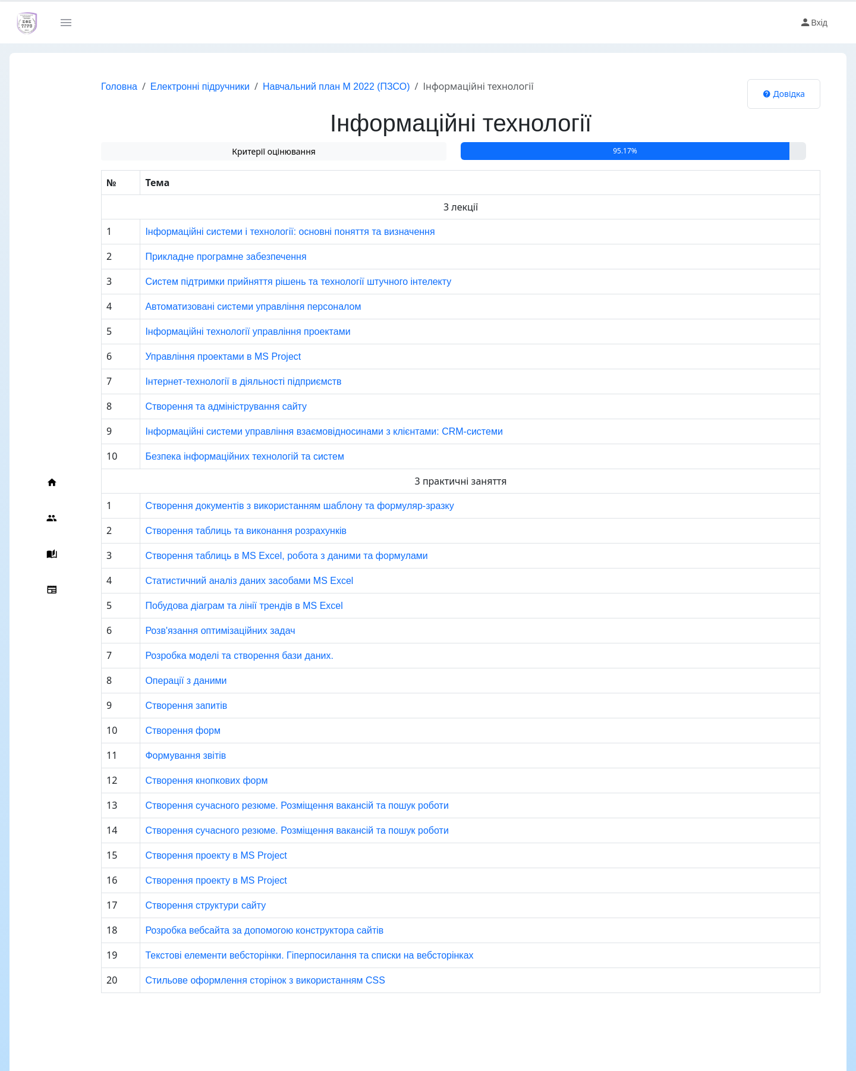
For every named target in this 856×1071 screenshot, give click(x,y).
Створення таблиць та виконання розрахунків (223, 531)
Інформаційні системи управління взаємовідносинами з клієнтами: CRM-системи (301, 431)
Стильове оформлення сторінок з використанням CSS (242, 980)
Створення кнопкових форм (183, 780)
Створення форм (160, 730)
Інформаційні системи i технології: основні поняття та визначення (267, 232)
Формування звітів (162, 755)
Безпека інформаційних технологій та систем (222, 456)
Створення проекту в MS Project (193, 855)
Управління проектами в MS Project (200, 356)
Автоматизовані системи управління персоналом (230, 306)
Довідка (784, 93)
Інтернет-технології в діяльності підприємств (220, 381)
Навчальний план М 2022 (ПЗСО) (312, 86)
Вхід (813, 23)
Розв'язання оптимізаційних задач (197, 631)
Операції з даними (163, 681)
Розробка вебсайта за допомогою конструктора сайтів (241, 930)
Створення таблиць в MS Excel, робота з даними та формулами (263, 556)
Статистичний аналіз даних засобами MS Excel (226, 581)
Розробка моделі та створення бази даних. (216, 656)
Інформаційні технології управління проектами (225, 331)
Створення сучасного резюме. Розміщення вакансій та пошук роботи (274, 805)
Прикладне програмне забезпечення (203, 257)
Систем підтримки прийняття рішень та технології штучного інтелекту (275, 282)
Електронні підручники (176, 86)
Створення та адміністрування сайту (203, 406)
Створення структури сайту (182, 905)
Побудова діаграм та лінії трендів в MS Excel (221, 606)
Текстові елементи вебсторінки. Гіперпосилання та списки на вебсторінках (286, 955)
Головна (95, 86)
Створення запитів (163, 706)
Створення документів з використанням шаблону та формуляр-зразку (276, 506)
